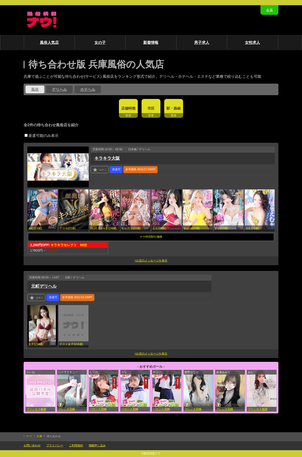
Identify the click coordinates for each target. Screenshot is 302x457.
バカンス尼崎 (98, 409)
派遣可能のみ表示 (42, 136)
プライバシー (54, 445)
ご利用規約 (76, 445)
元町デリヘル (44, 286)
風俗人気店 (49, 43)
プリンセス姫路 (36, 409)
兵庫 (39, 436)
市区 (151, 108)
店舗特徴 (128, 108)
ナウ (29, 436)
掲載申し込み (97, 445)
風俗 (35, 89)
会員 (269, 10)
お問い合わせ (32, 445)
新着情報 (150, 43)
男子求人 (201, 43)
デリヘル (59, 89)
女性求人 (252, 43)
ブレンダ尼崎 (66, 409)
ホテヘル (87, 89)
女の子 (100, 43)
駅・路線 (174, 108)
